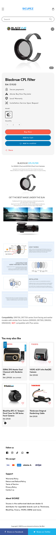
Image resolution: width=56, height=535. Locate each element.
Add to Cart (28, 137)
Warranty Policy (12, 479)
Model (7, 108)
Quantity (8, 121)
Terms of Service (12, 484)
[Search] (50, 19)
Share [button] (9, 150)
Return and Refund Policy (16, 481)
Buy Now (28, 132)
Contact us (10, 490)
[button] (2, 9)
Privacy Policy (11, 487)
